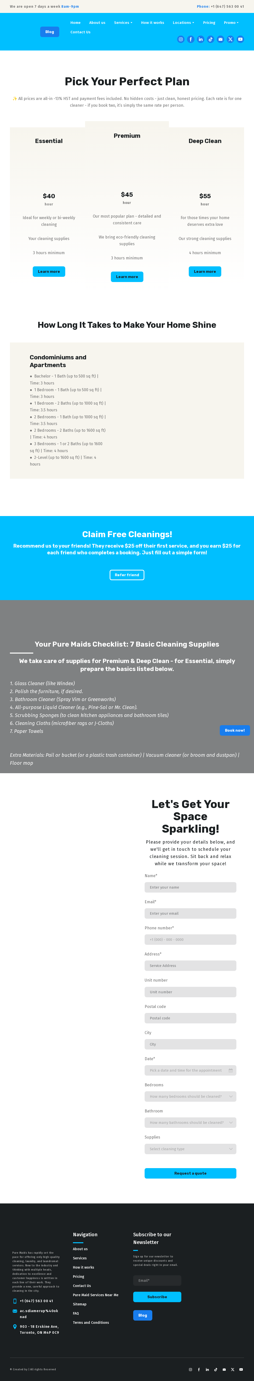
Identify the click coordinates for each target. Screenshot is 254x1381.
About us (97, 22)
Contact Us (80, 32)
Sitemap (80, 1304)
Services (121, 22)
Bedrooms (154, 1085)
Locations (182, 22)
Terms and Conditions (91, 1323)
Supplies (152, 1137)
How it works (152, 22)
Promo (230, 22)
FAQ (76, 1313)
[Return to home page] (17, 31)
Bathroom (154, 1111)
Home (75, 22)
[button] (49, 32)
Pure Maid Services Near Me (95, 1295)
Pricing (209, 22)
